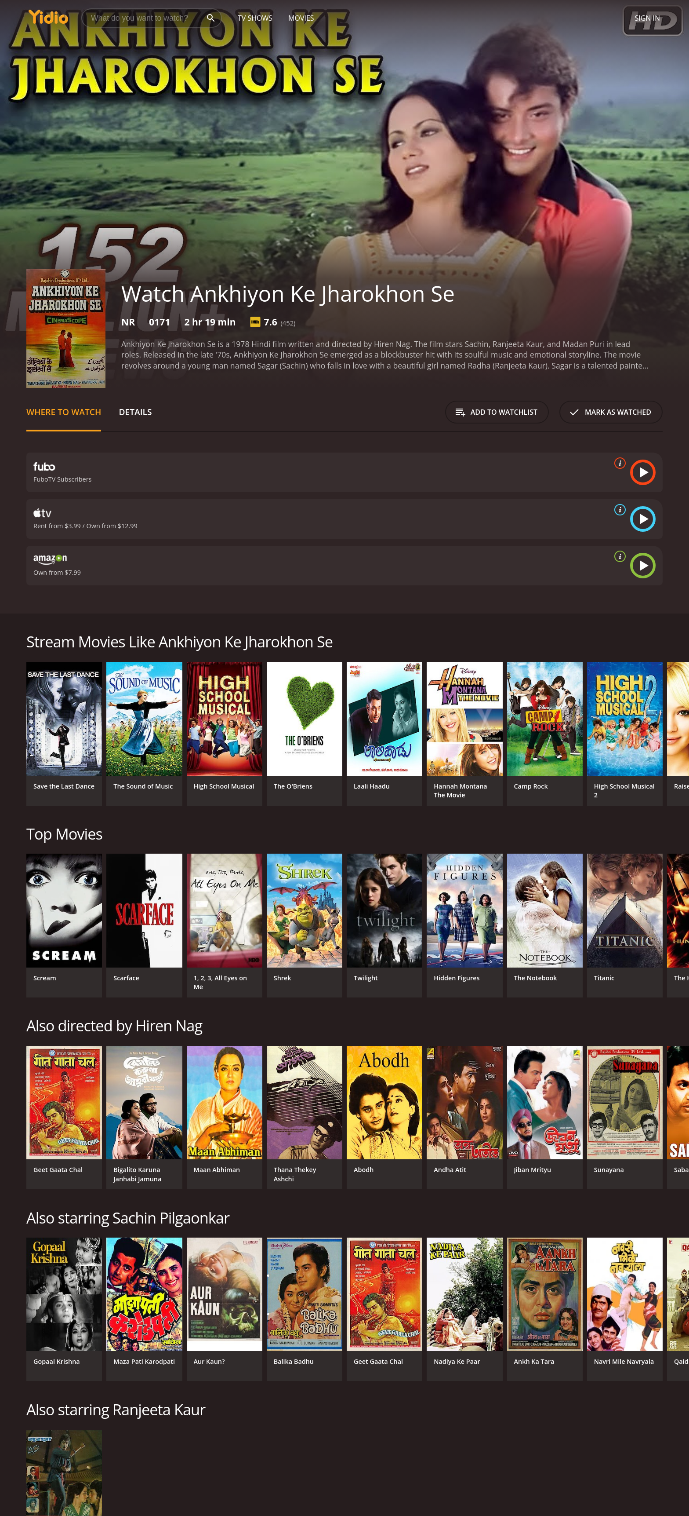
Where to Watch (63, 412)
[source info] (618, 463)
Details (135, 412)
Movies (301, 18)
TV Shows (255, 18)
